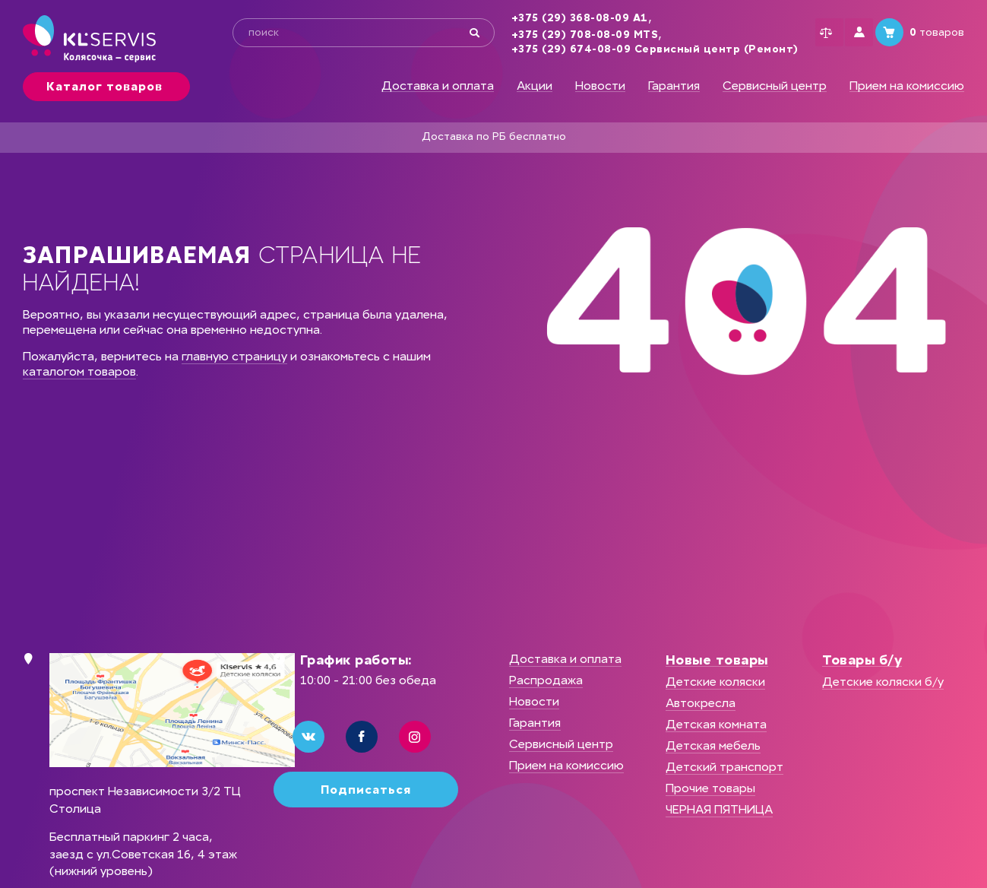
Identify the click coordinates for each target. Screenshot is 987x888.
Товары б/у (862, 660)
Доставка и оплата (437, 86)
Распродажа (546, 680)
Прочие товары (710, 788)
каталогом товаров (79, 371)
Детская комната (716, 724)
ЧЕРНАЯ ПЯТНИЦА (719, 809)
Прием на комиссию (906, 86)
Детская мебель (713, 745)
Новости (600, 86)
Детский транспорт (724, 767)
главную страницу (234, 356)
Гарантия (674, 86)
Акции (534, 86)
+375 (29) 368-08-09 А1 (553, 18)
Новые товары (717, 660)
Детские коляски (715, 682)
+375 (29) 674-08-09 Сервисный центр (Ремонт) (628, 49)
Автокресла (701, 703)
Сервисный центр (775, 86)
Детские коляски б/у (883, 682)
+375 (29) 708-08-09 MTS (558, 35)
